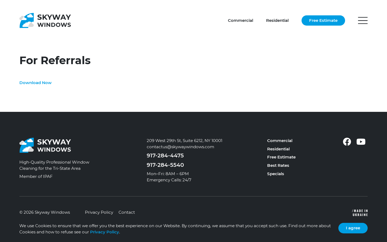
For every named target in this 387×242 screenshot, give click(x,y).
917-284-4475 (165, 155)
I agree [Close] (353, 227)
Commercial (240, 20)
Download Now (35, 82)
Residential (277, 20)
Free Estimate (323, 20)
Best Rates (278, 165)
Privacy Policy (99, 212)
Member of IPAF (36, 176)
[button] (363, 20)
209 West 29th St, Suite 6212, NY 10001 (184, 140)
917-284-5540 (165, 165)
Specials (275, 173)
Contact (127, 212)
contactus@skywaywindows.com (180, 146)
